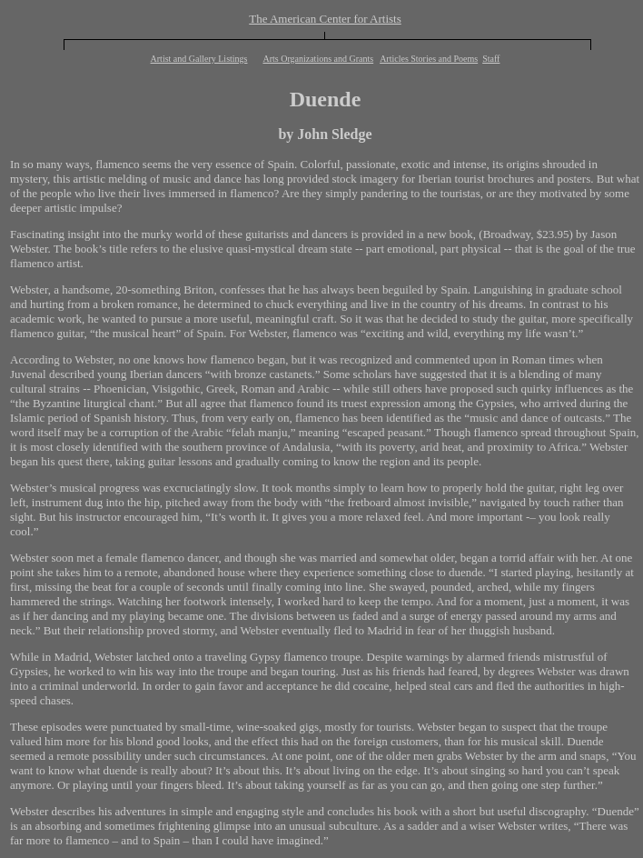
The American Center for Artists (325, 18)
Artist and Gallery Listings (199, 59)
